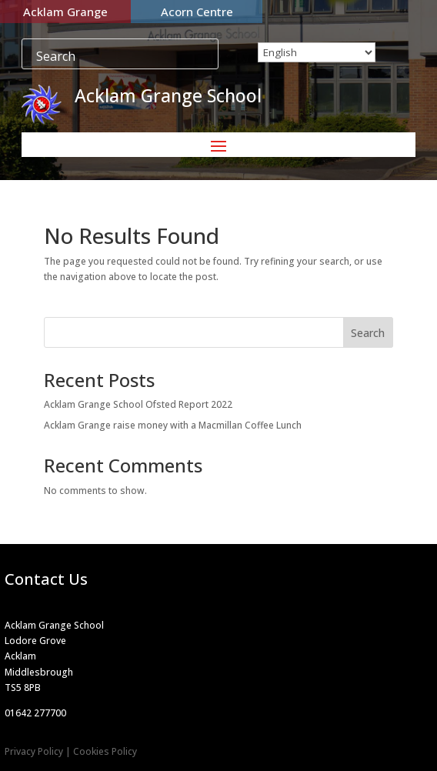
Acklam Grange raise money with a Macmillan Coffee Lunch (173, 425)
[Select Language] (316, 52)
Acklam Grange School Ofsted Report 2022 (138, 404)
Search (368, 332)
